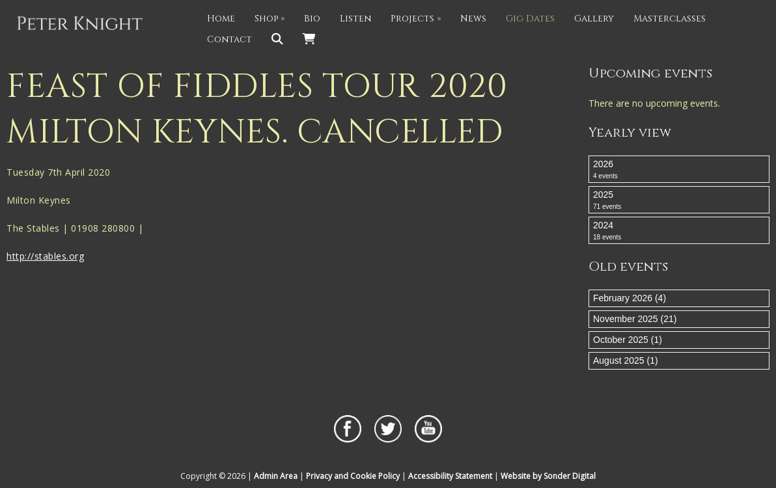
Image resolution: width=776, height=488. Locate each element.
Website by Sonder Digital (548, 475)
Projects (416, 18)
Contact (229, 39)
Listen (355, 18)
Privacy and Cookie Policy (353, 475)
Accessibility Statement (450, 475)
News (473, 18)
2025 (679, 200)
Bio (312, 18)
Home (221, 18)
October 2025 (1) (627, 339)
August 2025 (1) (625, 360)
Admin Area (276, 475)
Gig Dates (530, 18)
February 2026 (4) (629, 298)
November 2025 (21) (634, 319)
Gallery (594, 18)
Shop (269, 18)
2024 (679, 231)
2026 (679, 170)
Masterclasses (669, 18)
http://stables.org (45, 256)
